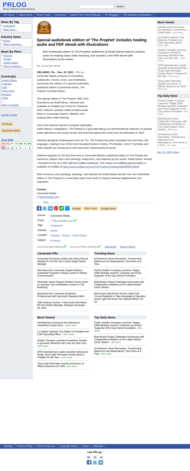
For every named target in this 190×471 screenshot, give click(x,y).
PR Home (8, 14)
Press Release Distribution (19, 7)
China (5, 98)
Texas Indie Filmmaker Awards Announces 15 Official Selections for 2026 (60, 365)
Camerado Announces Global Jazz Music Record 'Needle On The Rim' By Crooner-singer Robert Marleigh (62, 261)
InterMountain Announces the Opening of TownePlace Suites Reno (58, 324)
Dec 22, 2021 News (168, 152)
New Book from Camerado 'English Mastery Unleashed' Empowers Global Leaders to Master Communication (62, 273)
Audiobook (9, 25)
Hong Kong (8, 90)
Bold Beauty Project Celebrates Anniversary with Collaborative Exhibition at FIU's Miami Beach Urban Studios (119, 285)
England (6, 94)
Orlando (7, 55)
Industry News (9, 114)
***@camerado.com (48, 196)
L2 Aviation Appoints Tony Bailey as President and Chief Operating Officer (171, 40)
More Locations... (13, 66)
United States (10, 62)
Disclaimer (111, 246)
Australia (7, 83)
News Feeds (43, 14)
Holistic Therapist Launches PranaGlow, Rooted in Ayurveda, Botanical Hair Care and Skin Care (62, 342)
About (85, 446)
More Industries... (13, 44)
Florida (7, 59)
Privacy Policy (25, 446)
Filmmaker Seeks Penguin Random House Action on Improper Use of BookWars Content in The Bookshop (62, 285)
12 (3, 147)
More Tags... (10, 29)
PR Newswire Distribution (137, 14)
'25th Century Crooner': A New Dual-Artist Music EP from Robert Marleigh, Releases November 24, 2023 (62, 305)
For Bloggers (112, 14)
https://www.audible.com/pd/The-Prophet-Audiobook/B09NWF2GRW (101, 166)
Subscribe (60, 14)
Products (55, 240)
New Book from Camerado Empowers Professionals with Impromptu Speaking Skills (60, 295)
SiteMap (8, 446)
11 (7, 147)
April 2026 (7, 139)
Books (6, 40)
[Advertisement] (124, 99)
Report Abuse (127, 246)
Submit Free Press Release (85, 14)
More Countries (10, 105)
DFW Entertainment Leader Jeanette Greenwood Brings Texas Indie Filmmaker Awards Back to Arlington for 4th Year (62, 355)
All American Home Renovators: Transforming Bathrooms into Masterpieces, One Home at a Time (117, 261)
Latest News (25, 14)
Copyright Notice (68, 446)
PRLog (79, 72)
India (4, 87)
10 (12, 147)
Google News (108, 208)
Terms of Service (46, 446)
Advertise (98, 446)
